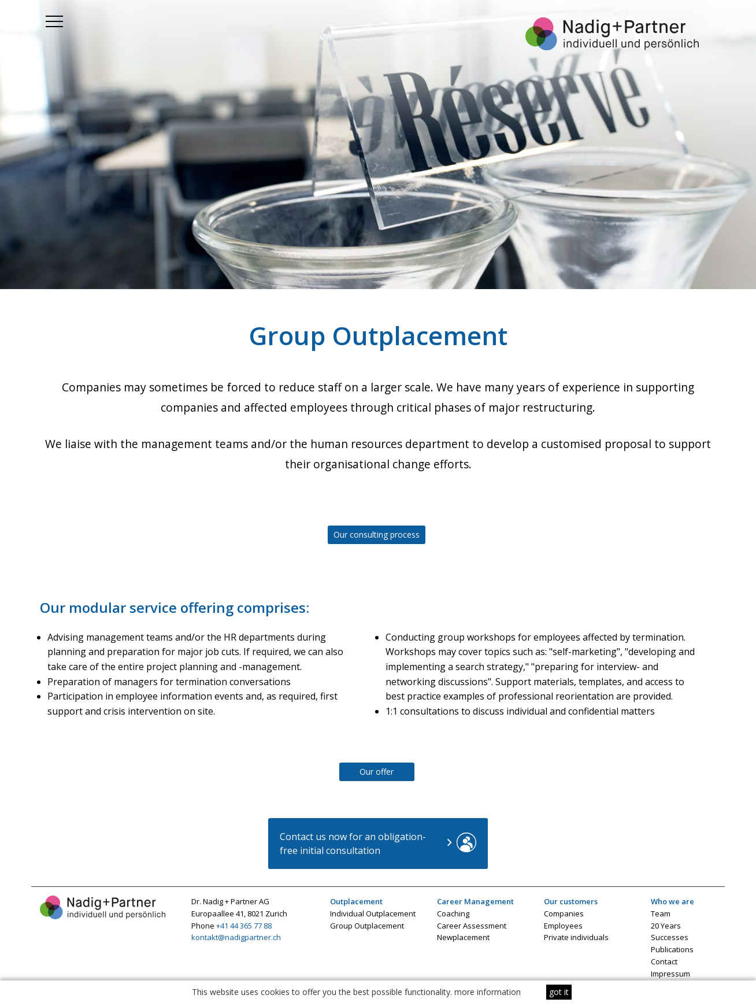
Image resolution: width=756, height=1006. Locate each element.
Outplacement (356, 901)
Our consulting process (376, 534)
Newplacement (463, 937)
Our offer (377, 771)
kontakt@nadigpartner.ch (236, 937)
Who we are (672, 901)
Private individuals (576, 937)
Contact (664, 961)
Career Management (475, 901)
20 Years (666, 925)
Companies (564, 913)
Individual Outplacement (373, 913)
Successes (669, 937)
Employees (563, 925)
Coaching (453, 913)
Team (660, 913)
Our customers (571, 901)
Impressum (670, 973)
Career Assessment (471, 925)
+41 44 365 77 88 (244, 925)
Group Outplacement (367, 925)
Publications (672, 949)
